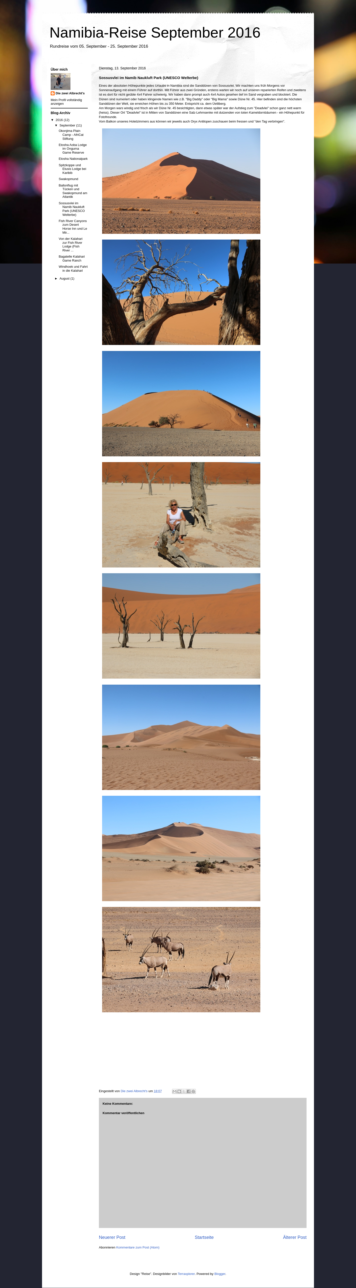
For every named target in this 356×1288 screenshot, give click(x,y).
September (68, 125)
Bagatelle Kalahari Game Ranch (72, 258)
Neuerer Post (112, 1237)
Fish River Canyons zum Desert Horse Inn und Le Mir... (73, 226)
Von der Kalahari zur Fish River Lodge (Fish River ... (70, 244)
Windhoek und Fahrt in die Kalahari (73, 268)
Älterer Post (295, 1237)
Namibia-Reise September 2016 (155, 32)
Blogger (219, 1274)
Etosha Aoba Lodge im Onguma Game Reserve (73, 148)
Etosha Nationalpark (73, 159)
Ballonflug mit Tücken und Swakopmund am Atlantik (73, 191)
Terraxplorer (186, 1274)
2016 (60, 120)
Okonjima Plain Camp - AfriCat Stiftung (71, 134)
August (65, 278)
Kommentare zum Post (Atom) (137, 1247)
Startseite (204, 1237)
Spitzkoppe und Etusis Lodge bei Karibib (72, 169)
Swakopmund (68, 179)
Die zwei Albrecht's (70, 93)
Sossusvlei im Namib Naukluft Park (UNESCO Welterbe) (72, 209)
